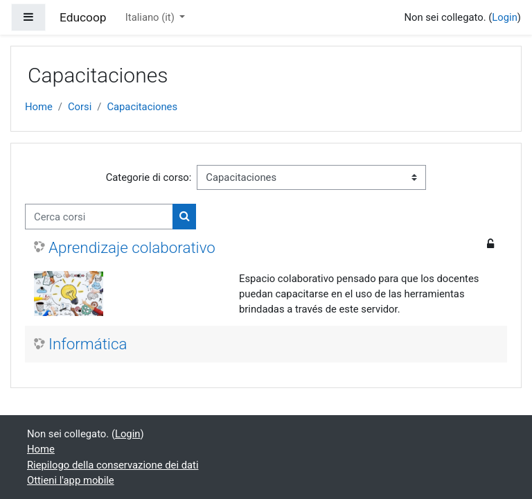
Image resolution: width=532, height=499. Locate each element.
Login (504, 17)
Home (39, 106)
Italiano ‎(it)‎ (151, 17)
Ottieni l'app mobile (70, 480)
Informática (87, 344)
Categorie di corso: (149, 177)
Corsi (79, 106)
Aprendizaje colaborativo (131, 247)
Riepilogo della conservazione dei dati (112, 465)
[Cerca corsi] (99, 216)
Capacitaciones (142, 106)
